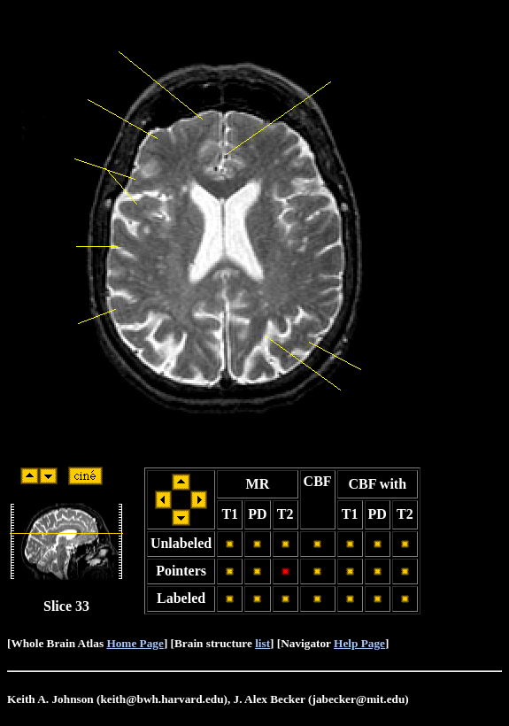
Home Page (134, 643)
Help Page (359, 643)
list (262, 643)
